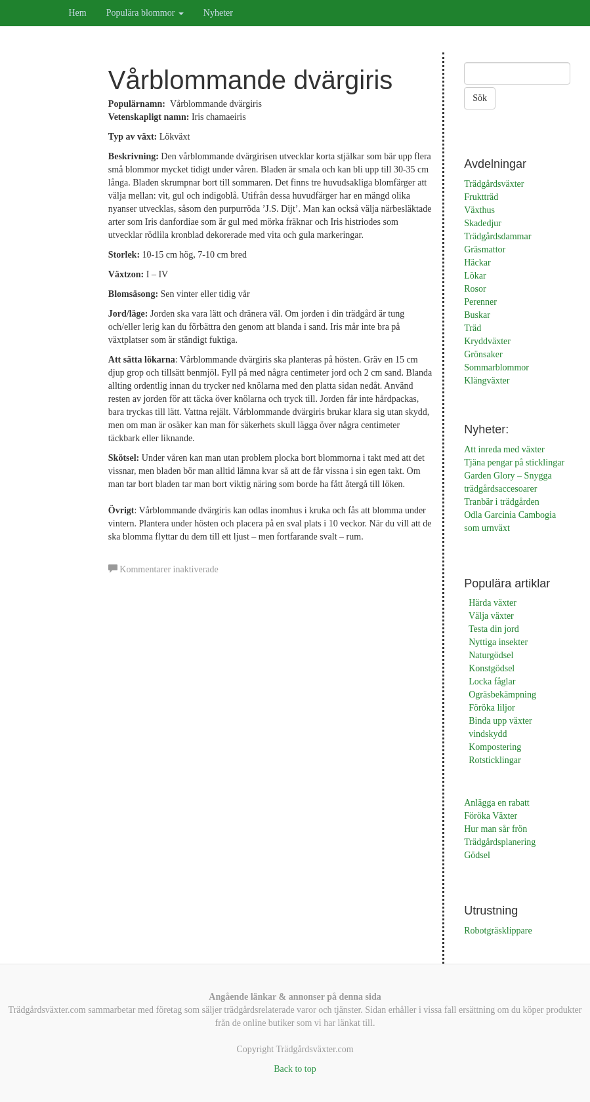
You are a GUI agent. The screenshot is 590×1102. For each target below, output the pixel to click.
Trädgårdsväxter (494, 184)
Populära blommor (145, 13)
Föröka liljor (492, 708)
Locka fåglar (492, 681)
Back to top (295, 1069)
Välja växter (491, 616)
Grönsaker (483, 354)
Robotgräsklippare (498, 930)
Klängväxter (486, 380)
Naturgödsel (491, 655)
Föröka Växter (490, 816)
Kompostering (495, 747)
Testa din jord (494, 629)
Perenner (480, 302)
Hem (78, 13)
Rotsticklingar (494, 760)
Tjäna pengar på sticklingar (514, 462)
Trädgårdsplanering (500, 842)
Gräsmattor (484, 249)
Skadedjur (482, 223)
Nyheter (218, 13)
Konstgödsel (492, 668)
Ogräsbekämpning (502, 694)
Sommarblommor (496, 367)
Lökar (475, 276)
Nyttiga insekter (498, 642)
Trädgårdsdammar (497, 236)
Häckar (477, 262)
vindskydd (488, 734)
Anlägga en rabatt (497, 803)
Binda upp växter (500, 721)
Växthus (479, 210)
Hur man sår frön (495, 829)
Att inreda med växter (504, 449)
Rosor (475, 289)
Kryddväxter (487, 341)
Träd (472, 328)
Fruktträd (481, 197)
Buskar (477, 315)
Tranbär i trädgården (501, 502)
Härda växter (492, 603)
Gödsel (477, 855)
